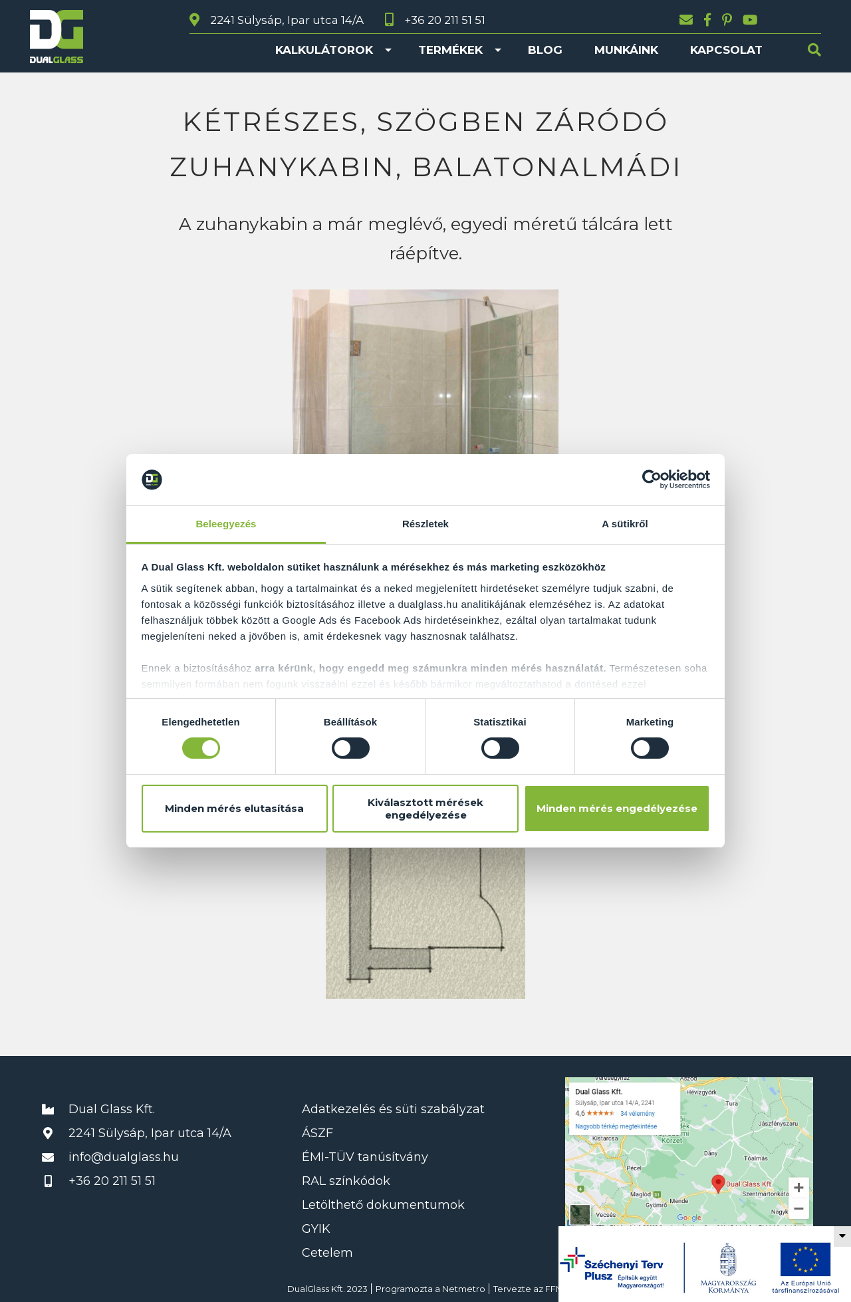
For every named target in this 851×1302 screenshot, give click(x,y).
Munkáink (626, 50)
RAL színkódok (346, 1181)
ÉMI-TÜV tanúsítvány (365, 1157)
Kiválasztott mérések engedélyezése (425, 808)
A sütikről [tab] (625, 523)
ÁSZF (317, 1133)
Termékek (450, 50)
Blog (545, 50)
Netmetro (463, 1288)
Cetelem (327, 1252)
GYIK (316, 1229)
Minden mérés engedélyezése (617, 808)
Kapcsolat (726, 50)
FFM (554, 1288)
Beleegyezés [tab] (225, 523)
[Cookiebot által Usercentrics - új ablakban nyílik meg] (652, 479)
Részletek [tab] (425, 523)
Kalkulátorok (324, 50)
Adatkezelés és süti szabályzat (393, 1109)
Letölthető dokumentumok (383, 1205)
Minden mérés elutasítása (234, 808)
